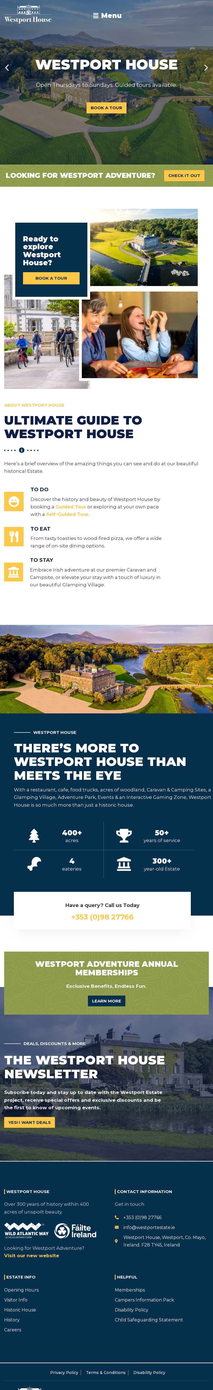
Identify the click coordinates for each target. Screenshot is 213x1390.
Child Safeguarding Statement (149, 1320)
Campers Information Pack (144, 1300)
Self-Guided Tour (67, 514)
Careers (12, 1329)
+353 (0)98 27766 (102, 917)
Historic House (20, 1310)
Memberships (130, 1290)
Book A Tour (106, 107)
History (12, 1320)
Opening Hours (21, 1290)
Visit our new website (31, 1255)
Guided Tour (70, 507)
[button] (107, 15)
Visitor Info (15, 1300)
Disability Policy (131, 1310)
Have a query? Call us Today (102, 905)
